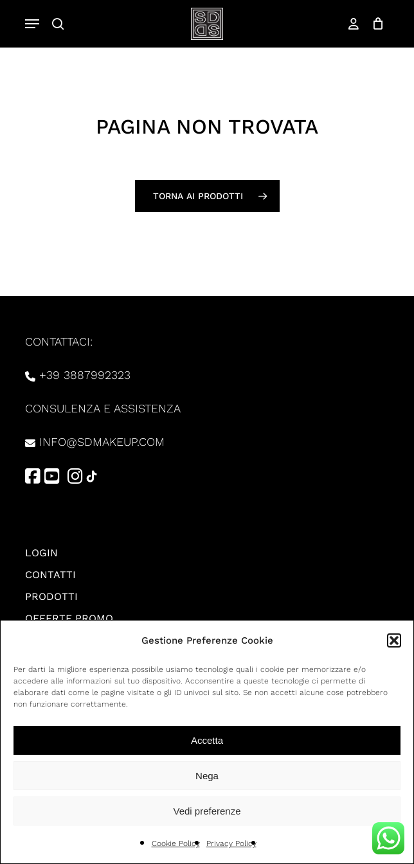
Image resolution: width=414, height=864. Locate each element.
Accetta (207, 740)
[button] (394, 640)
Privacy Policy (231, 843)
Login (41, 553)
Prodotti (51, 596)
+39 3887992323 (84, 375)
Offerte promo (69, 618)
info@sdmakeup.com (102, 441)
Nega (207, 775)
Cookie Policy (176, 843)
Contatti (50, 575)
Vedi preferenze (206, 811)
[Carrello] (374, 24)
